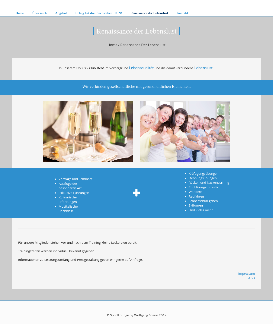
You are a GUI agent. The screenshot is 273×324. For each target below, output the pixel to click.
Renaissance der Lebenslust (149, 13)
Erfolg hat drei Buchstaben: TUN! (98, 13)
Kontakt (182, 13)
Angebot (61, 13)
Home (20, 13)
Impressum (246, 273)
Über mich (39, 13)
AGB (251, 278)
